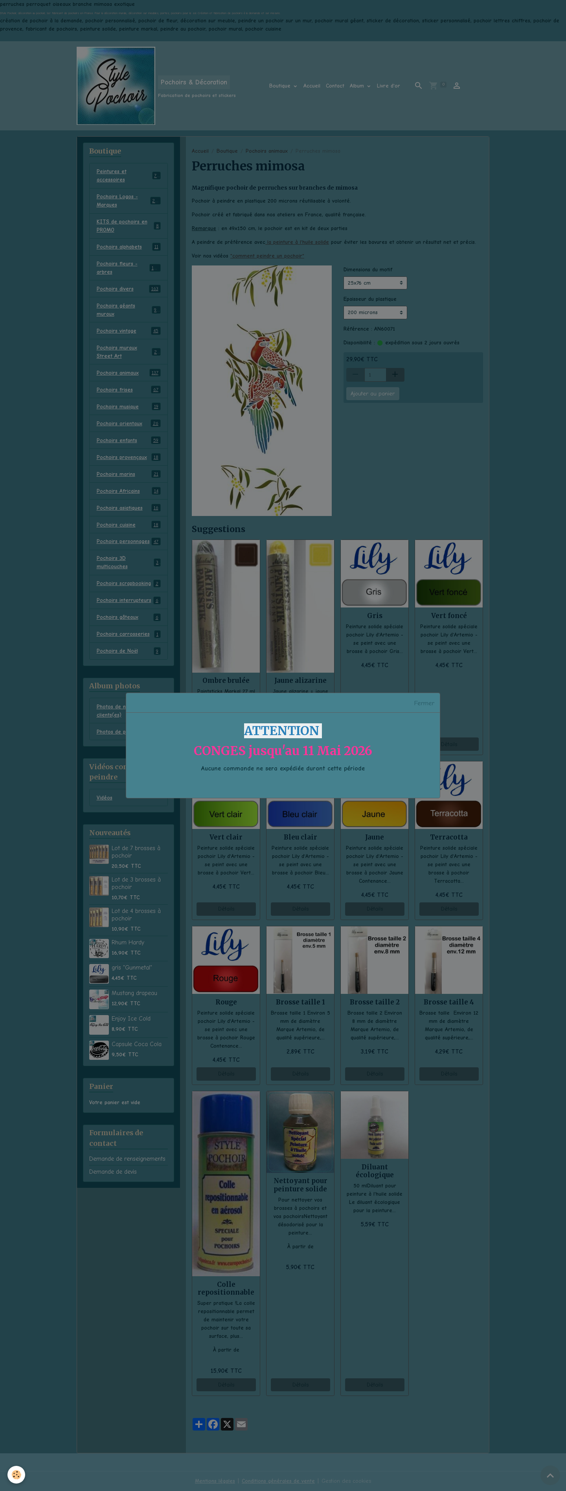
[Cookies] (17, 1475)
